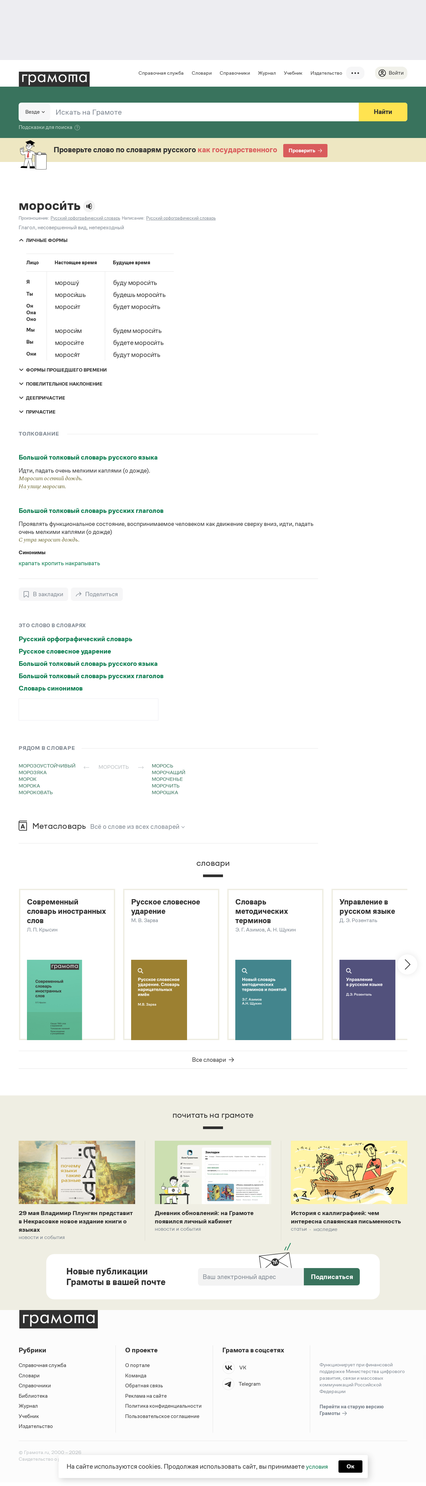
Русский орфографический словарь (75, 639)
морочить (166, 786)
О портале (137, 1369)
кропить (53, 563)
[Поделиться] (98, 594)
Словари (201, 73)
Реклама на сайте (146, 1399)
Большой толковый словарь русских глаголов (91, 511)
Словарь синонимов (51, 688)
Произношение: (34, 218)
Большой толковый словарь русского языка (88, 457)
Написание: (133, 218)
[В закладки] (44, 594)
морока (29, 786)
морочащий (168, 772)
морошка (165, 792)
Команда (135, 1379)
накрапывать (82, 563)
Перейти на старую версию (352, 1414)
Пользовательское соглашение (163, 1420)
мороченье (167, 779)
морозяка (33, 772)
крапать (30, 563)
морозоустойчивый (47, 766)
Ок (351, 1466)
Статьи (299, 1241)
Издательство (325, 73)
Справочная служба (160, 73)
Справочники (234, 73)
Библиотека (33, 1399)
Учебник (292, 73)
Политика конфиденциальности (163, 1410)
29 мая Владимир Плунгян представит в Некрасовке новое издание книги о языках (69, 1224)
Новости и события (42, 1241)
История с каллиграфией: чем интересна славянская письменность (338, 1224)
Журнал (266, 73)
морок (28, 779)
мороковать (36, 792)
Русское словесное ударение (65, 651)
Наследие (325, 1241)
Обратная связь (144, 1389)
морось (162, 766)
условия (316, 1466)
